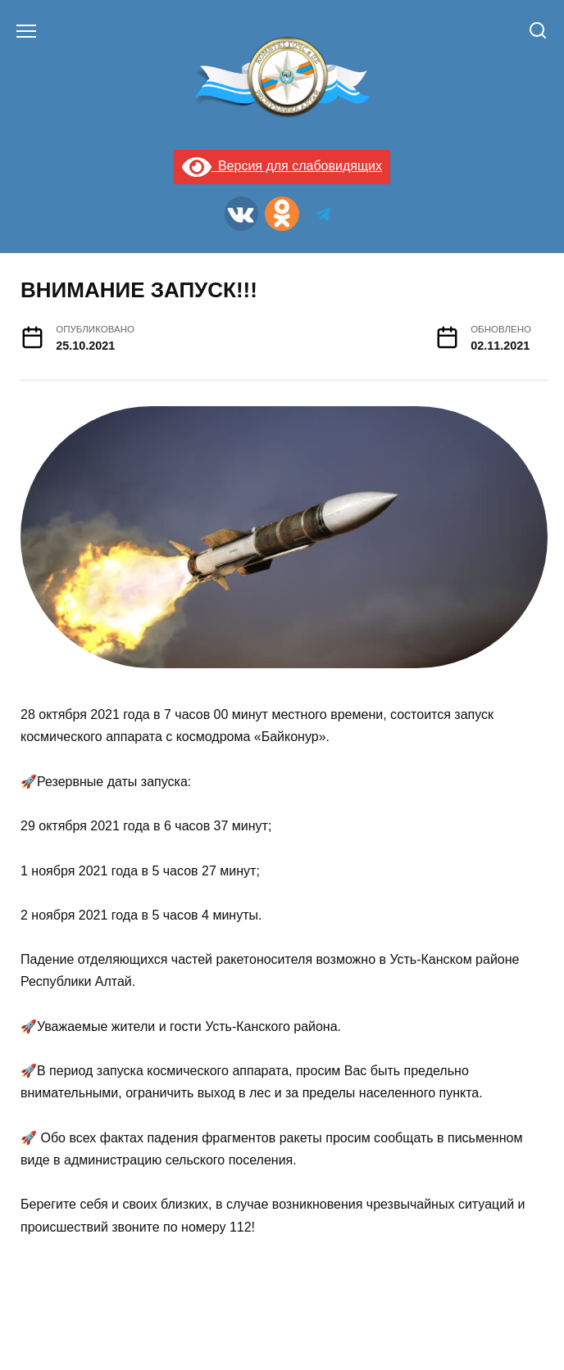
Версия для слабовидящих (282, 166)
